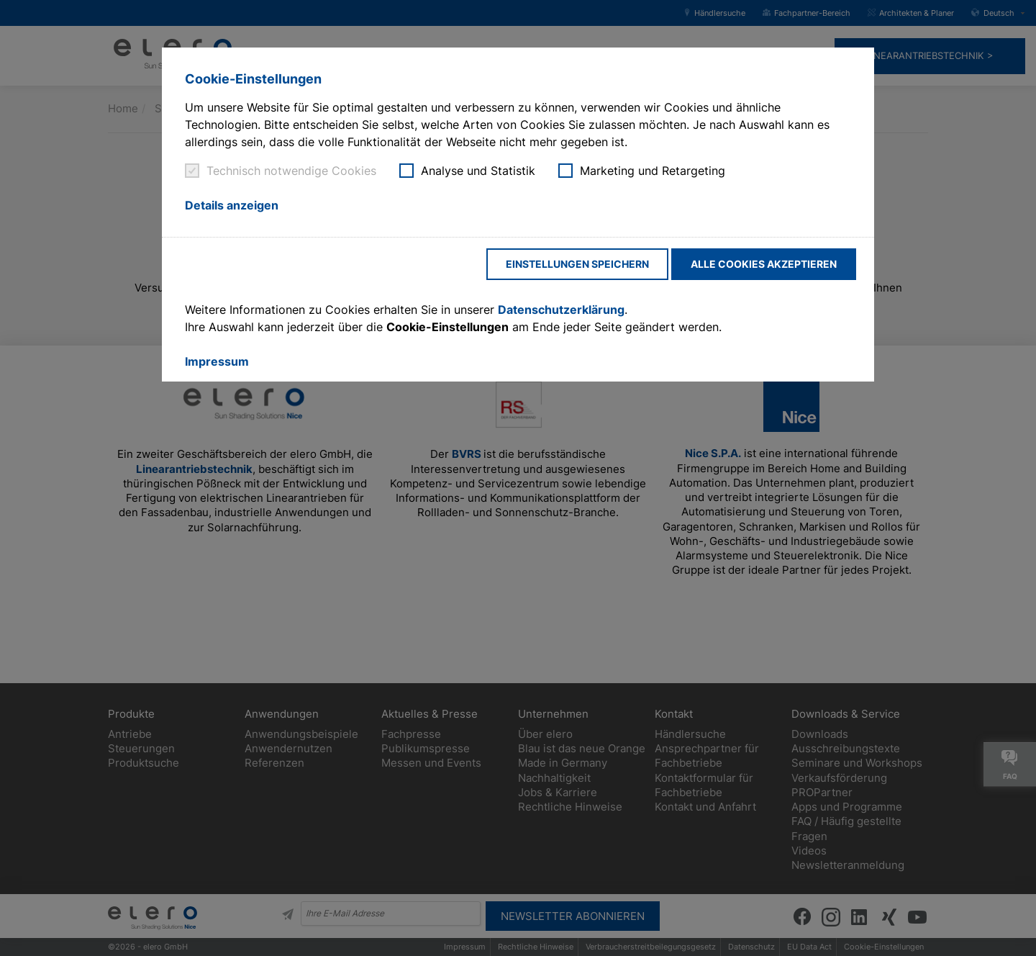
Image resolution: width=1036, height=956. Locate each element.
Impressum (217, 361)
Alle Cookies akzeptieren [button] (764, 264)
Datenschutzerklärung (561, 309)
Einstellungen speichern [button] (577, 264)
